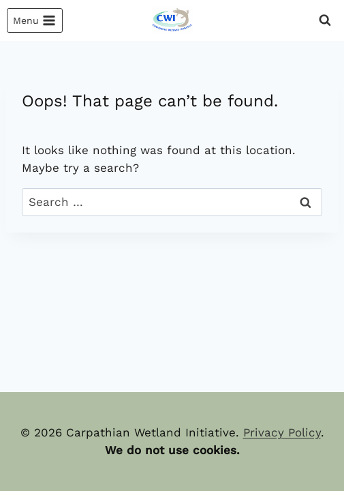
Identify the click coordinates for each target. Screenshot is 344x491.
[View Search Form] (325, 20)
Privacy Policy (282, 432)
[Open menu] (35, 20)
